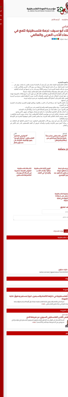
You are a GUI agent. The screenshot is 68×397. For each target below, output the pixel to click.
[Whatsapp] (51, 39)
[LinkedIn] (48, 39)
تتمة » (37, 304)
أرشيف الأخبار (49, 19)
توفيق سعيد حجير (61, 314)
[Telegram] (49, 39)
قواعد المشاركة (52, 231)
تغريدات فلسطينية (58, 237)
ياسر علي (63, 294)
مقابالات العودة (60, 310)
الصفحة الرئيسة (60, 19)
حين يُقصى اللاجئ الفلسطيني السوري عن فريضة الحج (43, 317)
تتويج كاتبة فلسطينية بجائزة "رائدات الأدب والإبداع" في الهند (36, 170)
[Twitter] (47, 39)
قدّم (60, 231)
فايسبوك (62, 279)
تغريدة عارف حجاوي (59, 271)
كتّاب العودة (61, 290)
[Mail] (52, 39)
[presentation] (50, 225)
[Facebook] (46, 39)
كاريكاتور (62, 333)
